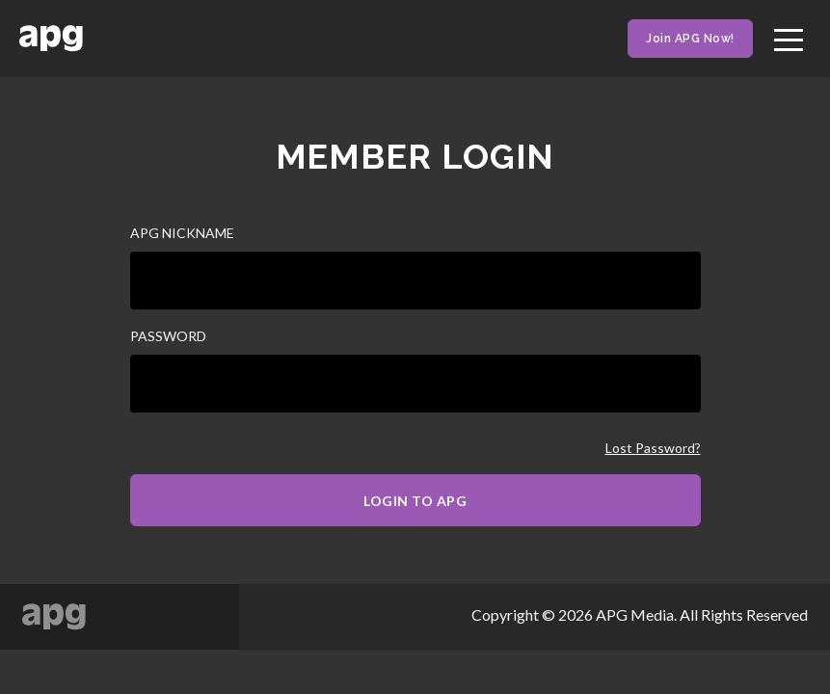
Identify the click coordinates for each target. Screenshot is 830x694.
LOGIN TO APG (415, 501)
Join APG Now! (690, 38)
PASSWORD (168, 336)
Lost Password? (653, 448)
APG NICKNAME (182, 233)
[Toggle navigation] (788, 36)
